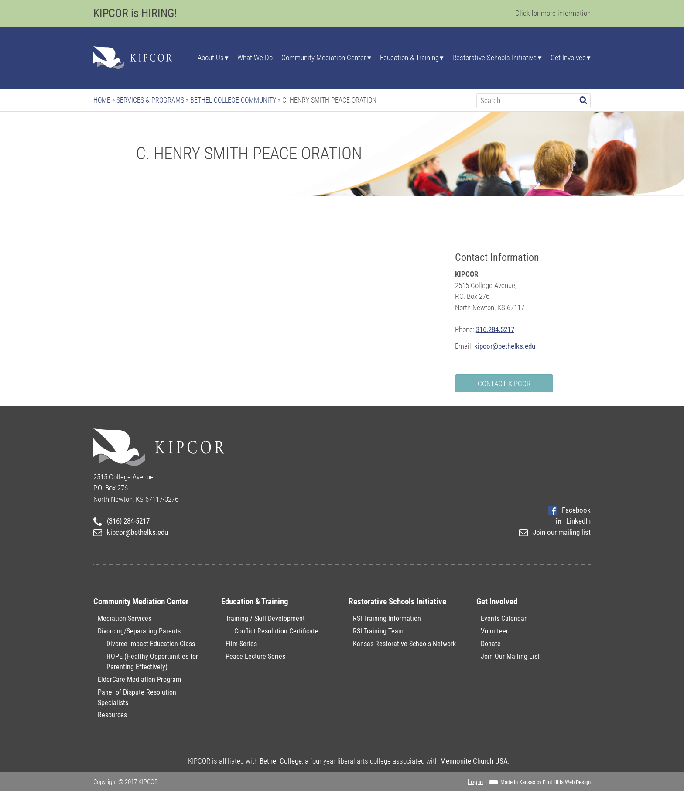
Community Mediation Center (323, 58)
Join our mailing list (555, 532)
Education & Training (409, 58)
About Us (211, 58)
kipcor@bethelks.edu (504, 346)
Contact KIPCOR (504, 383)
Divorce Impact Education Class (150, 644)
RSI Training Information (387, 618)
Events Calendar (504, 618)
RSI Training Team (378, 631)
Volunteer (494, 631)
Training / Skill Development (265, 618)
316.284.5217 (495, 329)
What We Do (255, 58)
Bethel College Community (233, 100)
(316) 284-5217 (121, 521)
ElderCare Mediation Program (139, 679)
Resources (112, 715)
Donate (491, 644)
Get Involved (568, 58)
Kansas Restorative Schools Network (404, 644)
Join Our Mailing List (510, 656)
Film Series (241, 644)
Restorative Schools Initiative (494, 58)
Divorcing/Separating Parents (139, 631)
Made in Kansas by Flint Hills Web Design (545, 782)
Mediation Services (124, 618)
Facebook (569, 510)
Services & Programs (150, 100)
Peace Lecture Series (255, 656)
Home (101, 100)
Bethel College (281, 761)
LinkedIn (573, 521)
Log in (475, 782)
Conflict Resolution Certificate (276, 631)
